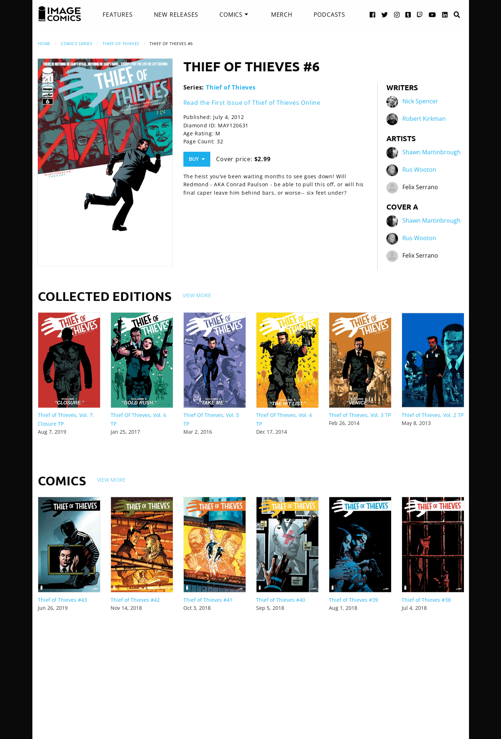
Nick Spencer (420, 101)
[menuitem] (117, 14)
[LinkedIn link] (445, 14)
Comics (231, 15)
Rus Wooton (419, 170)
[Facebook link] (372, 14)
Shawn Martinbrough (431, 152)
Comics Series (76, 43)
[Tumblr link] (408, 14)
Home (44, 43)
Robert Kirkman (424, 119)
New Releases (176, 15)
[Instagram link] (397, 14)
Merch (282, 15)
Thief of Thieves (121, 43)
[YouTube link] (432, 14)
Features (117, 15)
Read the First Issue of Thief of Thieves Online (252, 103)
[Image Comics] (59, 14)
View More (197, 295)
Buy (197, 158)
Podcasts (329, 15)
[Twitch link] (420, 14)
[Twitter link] (384, 14)
